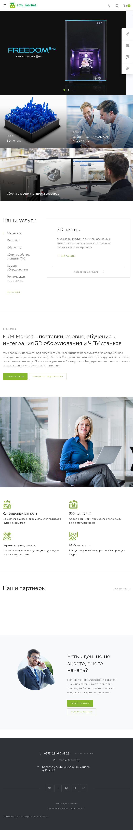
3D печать (68, 229)
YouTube (83, 788)
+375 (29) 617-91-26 (56, 753)
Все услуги (13, 292)
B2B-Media (43, 816)
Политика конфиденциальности (66, 808)
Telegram (75, 788)
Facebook (58, 788)
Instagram (66, 788)
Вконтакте (49, 788)
